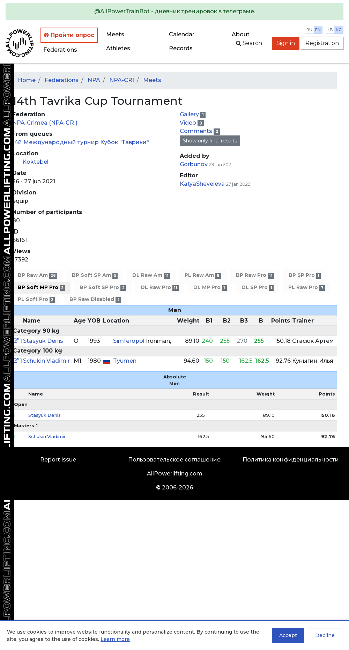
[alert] (174, 11)
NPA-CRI (121, 80)
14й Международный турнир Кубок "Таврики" (80, 142)
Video (189, 122)
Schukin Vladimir (46, 360)
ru (309, 29)
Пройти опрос (69, 35)
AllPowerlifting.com (174, 473)
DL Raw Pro (160, 287)
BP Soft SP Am (94, 275)
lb (330, 29)
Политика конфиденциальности (291, 459)
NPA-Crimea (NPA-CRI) (44, 122)
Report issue (58, 459)
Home (27, 80)
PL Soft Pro (36, 299)
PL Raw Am (203, 275)
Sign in (285, 43)
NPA (94, 80)
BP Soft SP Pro (103, 287)
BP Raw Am (37, 275)
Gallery (190, 114)
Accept (288, 635)
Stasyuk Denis (43, 341)
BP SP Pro (305, 275)
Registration (322, 43)
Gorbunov (194, 164)
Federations (60, 49)
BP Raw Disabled (95, 299)
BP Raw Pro (255, 275)
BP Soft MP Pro (41, 287)
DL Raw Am (151, 275)
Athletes (118, 48)
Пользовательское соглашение (174, 459)
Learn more (115, 639)
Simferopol (129, 341)
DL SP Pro (258, 287)
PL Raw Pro (306, 287)
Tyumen (124, 360)
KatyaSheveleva (202, 183)
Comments (197, 131)
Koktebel (35, 161)
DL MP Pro (210, 287)
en (318, 29)
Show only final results (210, 141)
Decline (325, 635)
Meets (115, 34)
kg (339, 29)
